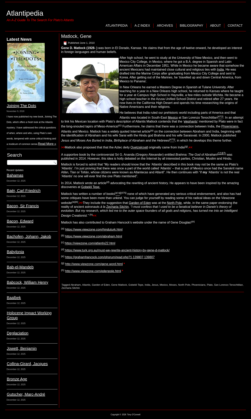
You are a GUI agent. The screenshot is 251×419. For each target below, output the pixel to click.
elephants (190, 121)
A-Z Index (142, 25)
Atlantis (86, 284)
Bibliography (191, 25)
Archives (165, 25)
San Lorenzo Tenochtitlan (228, 284)
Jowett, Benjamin (22, 348)
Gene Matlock (119, 284)
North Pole (174, 203)
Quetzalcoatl (139, 147)
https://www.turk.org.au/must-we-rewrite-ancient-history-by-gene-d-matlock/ (117, 250)
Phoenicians (229, 126)
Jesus (155, 284)
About (215, 25)
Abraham (75, 284)
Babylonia (15, 252)
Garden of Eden (140, 203)
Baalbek (14, 297)
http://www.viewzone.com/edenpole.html (93, 271)
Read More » (47, 143)
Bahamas (15, 175)
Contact (235, 25)
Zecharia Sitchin (117, 206)
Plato (210, 284)
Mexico (173, 117)
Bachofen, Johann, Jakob (29, 236)
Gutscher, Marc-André (26, 394)
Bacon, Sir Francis (23, 206)
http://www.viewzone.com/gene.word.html (94, 264)
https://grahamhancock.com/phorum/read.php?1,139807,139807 (110, 257)
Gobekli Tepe (90, 187)
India (220, 69)
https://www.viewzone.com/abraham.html (93, 236)
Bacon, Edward (20, 221)
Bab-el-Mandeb (20, 267)
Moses (173, 284)
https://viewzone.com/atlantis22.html (90, 243)
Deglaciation (17, 333)
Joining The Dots (21, 106)
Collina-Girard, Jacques (27, 364)
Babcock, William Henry (27, 282)
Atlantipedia (24, 13)
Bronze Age (17, 379)
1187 (221, 153)
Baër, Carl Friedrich (24, 190)
